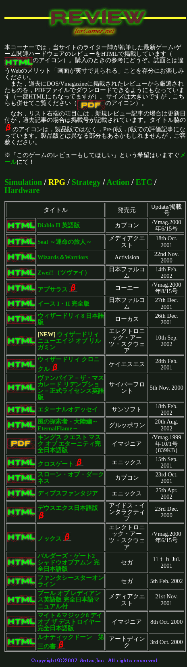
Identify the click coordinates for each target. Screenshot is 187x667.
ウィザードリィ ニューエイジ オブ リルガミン (69, 340)
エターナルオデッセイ (67, 409)
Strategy (86, 182)
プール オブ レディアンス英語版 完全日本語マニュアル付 (69, 599)
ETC (144, 182)
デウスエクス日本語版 (67, 508)
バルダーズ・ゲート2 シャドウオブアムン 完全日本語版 (69, 562)
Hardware (21, 190)
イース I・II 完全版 (63, 303)
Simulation (23, 182)
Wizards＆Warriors (62, 257)
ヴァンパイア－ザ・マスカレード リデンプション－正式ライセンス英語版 (70, 388)
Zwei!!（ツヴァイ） (63, 272)
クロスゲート (55, 464)
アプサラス (52, 289)
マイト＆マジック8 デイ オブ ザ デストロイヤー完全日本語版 (69, 621)
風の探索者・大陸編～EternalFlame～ (67, 424)
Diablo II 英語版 (58, 225)
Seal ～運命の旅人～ (64, 242)
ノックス (49, 538)
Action (117, 182)
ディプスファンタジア (67, 493)
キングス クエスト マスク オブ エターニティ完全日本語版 (69, 443)
